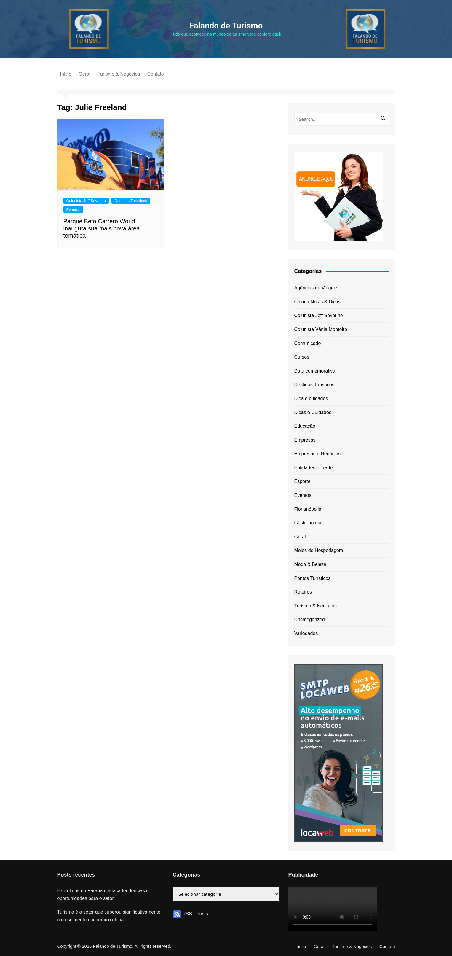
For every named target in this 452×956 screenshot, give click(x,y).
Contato (155, 74)
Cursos (301, 357)
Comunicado (307, 343)
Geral (84, 74)
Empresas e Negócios (317, 453)
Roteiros (303, 591)
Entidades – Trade (313, 467)
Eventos (73, 209)
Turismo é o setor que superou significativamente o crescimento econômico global (109, 915)
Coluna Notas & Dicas (317, 301)
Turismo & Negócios (119, 74)
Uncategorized (309, 619)
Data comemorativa (315, 370)
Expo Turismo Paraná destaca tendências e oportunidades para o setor (103, 894)
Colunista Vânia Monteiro (320, 329)
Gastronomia (308, 522)
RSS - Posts (190, 913)
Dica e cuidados (311, 398)
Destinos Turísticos (130, 200)
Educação (304, 426)
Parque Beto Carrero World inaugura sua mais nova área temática (101, 228)
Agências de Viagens (316, 287)
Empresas (305, 440)
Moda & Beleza (310, 564)
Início (65, 74)
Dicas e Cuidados (312, 412)
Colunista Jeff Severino (86, 200)
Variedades (306, 633)
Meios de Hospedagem (318, 550)
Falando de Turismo (226, 26)
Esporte (302, 481)
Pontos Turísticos (312, 578)
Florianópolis (307, 509)
